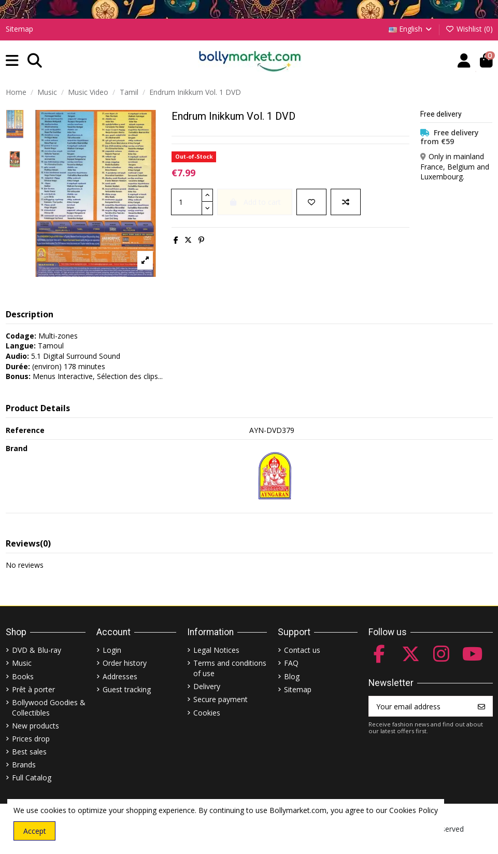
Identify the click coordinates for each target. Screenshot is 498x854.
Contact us (302, 650)
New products (35, 726)
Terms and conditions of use (229, 668)
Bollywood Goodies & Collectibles (49, 707)
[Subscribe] (481, 706)
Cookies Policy (413, 810)
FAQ (291, 663)
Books (23, 676)
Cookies (206, 713)
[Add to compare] (346, 202)
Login (112, 650)
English (411, 29)
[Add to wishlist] (311, 202)
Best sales (29, 752)
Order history (125, 663)
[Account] (464, 61)
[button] (12, 61)
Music (22, 663)
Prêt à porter (33, 689)
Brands (24, 764)
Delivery (206, 686)
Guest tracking (127, 689)
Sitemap (19, 29)
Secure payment (220, 699)
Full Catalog (31, 777)
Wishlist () (469, 29)
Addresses (120, 676)
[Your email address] (420, 706)
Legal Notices (216, 650)
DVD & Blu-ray (36, 650)
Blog (292, 676)
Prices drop (31, 739)
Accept (34, 831)
